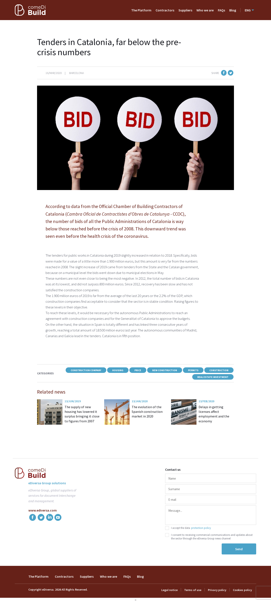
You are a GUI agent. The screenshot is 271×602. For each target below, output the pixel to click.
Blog (232, 10)
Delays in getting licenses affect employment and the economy (214, 414)
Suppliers (185, 10)
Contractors (165, 10)
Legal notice (169, 590)
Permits (193, 370)
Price (137, 370)
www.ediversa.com (42, 510)
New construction (164, 370)
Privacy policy (217, 590)
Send (239, 549)
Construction (218, 370)
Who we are (205, 10)
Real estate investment (212, 377)
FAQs (221, 10)
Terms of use (192, 590)
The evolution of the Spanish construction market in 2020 (147, 412)
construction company (86, 370)
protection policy (201, 528)
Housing (117, 370)
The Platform (141, 10)
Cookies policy (242, 590)
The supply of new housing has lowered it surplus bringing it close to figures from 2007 (82, 414)
